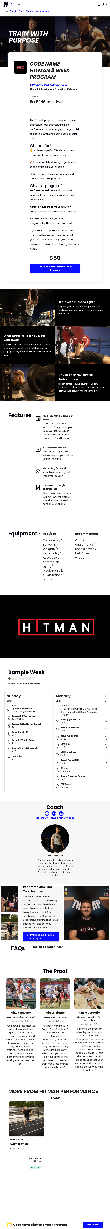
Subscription (35, 1158)
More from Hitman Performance (55, 818)
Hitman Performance (48, 85)
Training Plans (17, 11)
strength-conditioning (37, 11)
